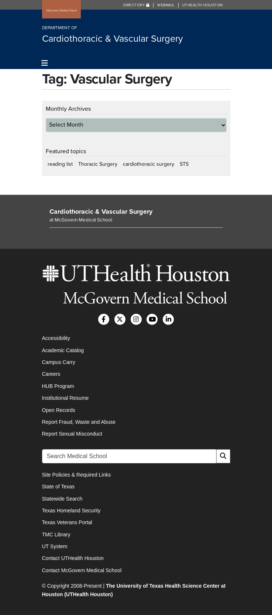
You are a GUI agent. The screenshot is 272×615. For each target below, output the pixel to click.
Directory (136, 5)
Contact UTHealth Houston (73, 558)
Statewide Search (62, 499)
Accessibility (56, 338)
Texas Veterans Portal (67, 522)
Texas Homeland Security (71, 510)
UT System (55, 546)
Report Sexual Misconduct (72, 434)
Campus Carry (58, 362)
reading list (60, 164)
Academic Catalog (63, 350)
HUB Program (58, 386)
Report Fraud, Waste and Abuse (79, 422)
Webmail (166, 5)
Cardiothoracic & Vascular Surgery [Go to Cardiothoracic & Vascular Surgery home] (100, 211)
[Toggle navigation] (45, 63)
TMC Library (56, 534)
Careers (51, 374)
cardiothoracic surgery (148, 164)
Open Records (58, 410)
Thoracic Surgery (97, 164)
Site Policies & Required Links (76, 475)
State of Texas (58, 486)
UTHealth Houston (202, 5)
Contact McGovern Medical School (82, 570)
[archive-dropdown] (136, 125)
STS (184, 164)
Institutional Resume (65, 398)
